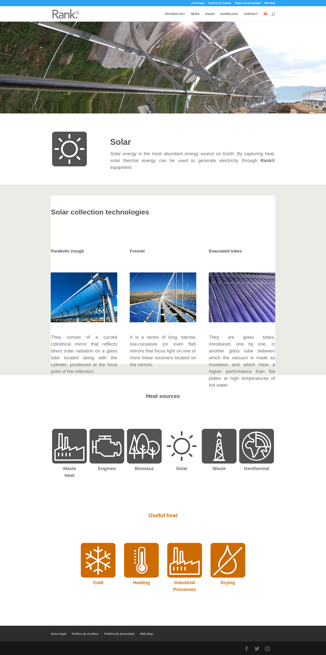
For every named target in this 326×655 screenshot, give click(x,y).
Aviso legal (197, 3)
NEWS (195, 14)
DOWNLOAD (229, 14)
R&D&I (210, 14)
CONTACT (251, 14)
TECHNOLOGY (174, 14)
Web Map (269, 3)
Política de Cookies (219, 3)
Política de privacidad (248, 3)
